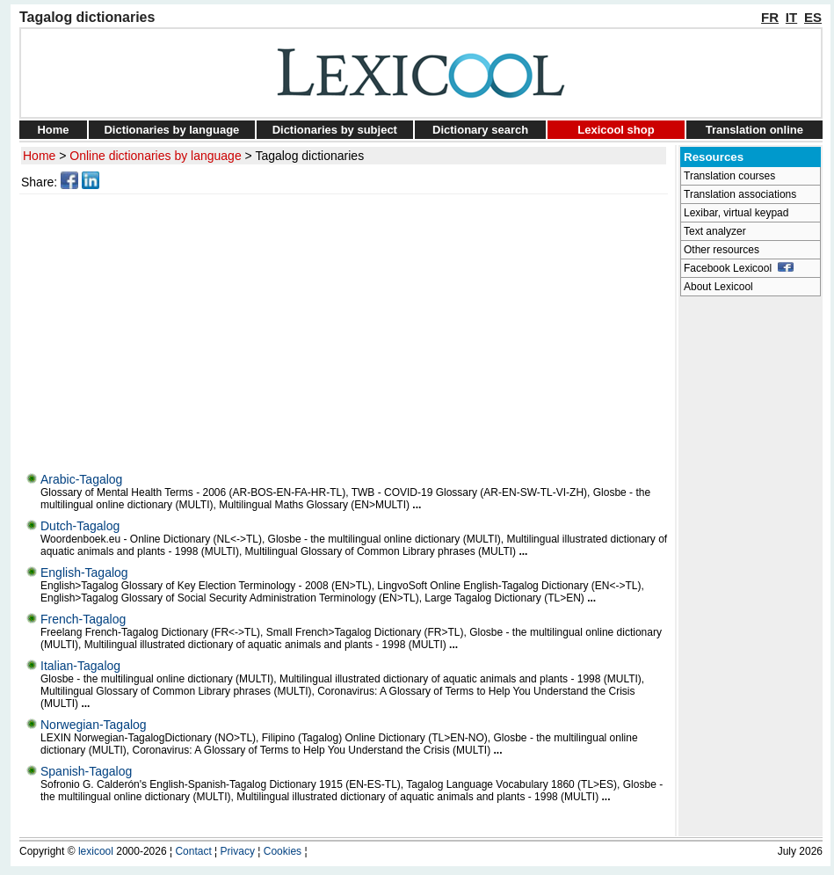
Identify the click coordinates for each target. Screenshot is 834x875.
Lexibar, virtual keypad (736, 213)
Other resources (721, 250)
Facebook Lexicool (739, 268)
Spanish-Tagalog (86, 771)
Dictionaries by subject (334, 130)
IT (791, 17)
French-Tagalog (83, 619)
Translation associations (740, 194)
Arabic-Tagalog (81, 479)
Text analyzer (715, 231)
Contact (193, 851)
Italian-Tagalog (80, 666)
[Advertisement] (346, 329)
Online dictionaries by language (155, 156)
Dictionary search (480, 130)
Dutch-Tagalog (80, 526)
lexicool (95, 851)
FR (770, 17)
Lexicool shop (615, 130)
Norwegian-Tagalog (93, 725)
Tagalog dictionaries (309, 156)
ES (813, 17)
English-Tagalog (84, 572)
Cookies (282, 851)
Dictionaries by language (171, 130)
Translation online (754, 130)
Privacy (238, 851)
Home (53, 130)
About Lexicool (718, 287)
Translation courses (729, 176)
